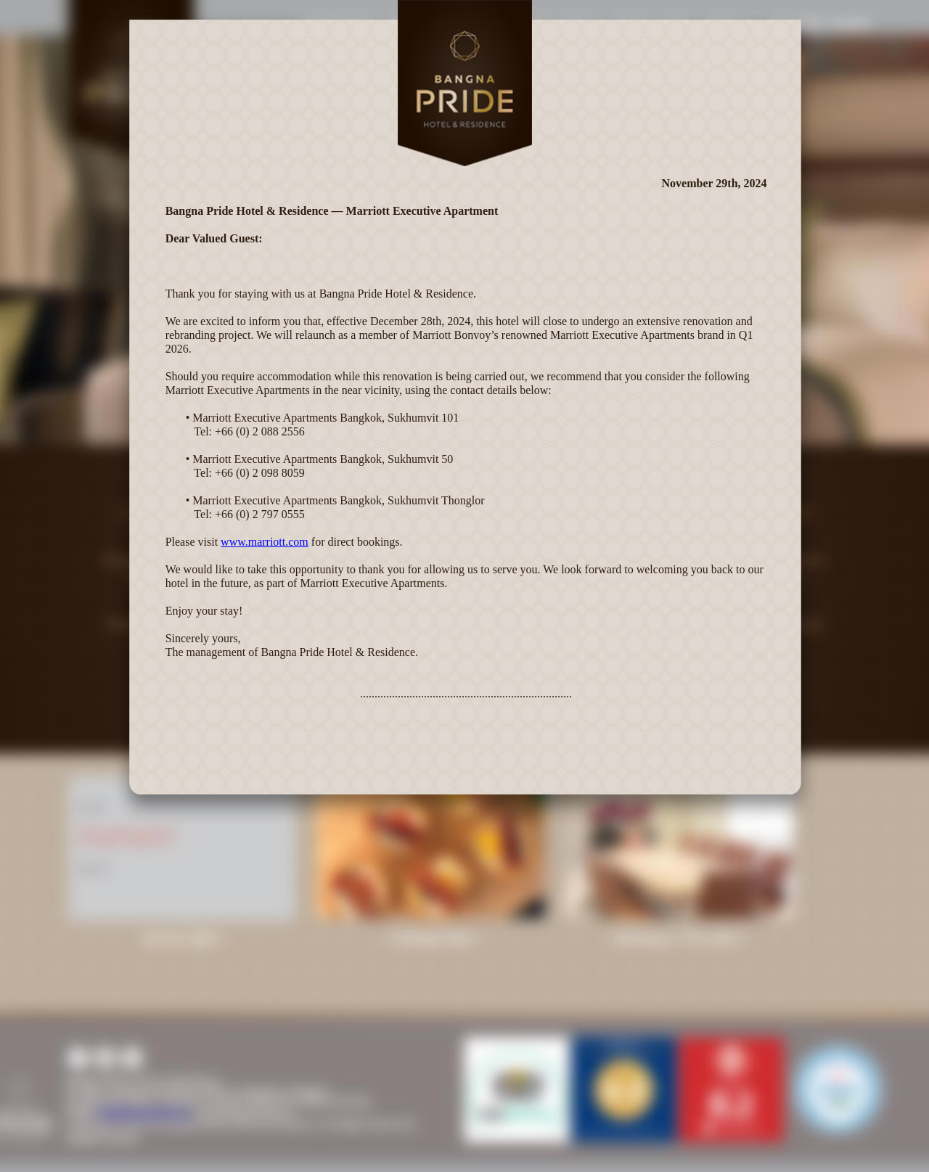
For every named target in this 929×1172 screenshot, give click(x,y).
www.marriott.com (264, 542)
